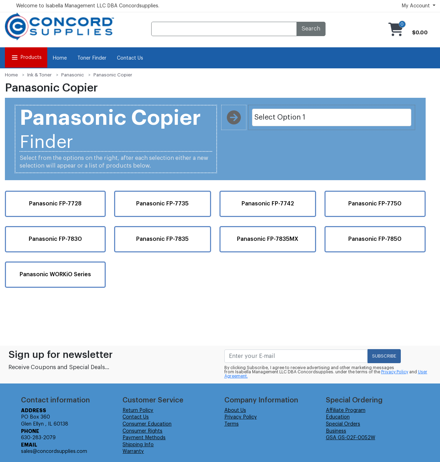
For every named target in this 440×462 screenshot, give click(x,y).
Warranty (133, 451)
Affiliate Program (345, 410)
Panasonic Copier (112, 75)
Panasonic (72, 75)
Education (338, 417)
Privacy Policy (394, 372)
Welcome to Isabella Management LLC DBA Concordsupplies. (87, 6)
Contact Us (130, 58)
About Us (235, 410)
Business (336, 431)
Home (60, 58)
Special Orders (343, 424)
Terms (231, 424)
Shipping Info (138, 444)
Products (26, 57)
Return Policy (138, 410)
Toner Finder (91, 58)
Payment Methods (144, 437)
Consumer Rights (142, 431)
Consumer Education (147, 424)
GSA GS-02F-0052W (350, 437)
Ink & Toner (39, 75)
